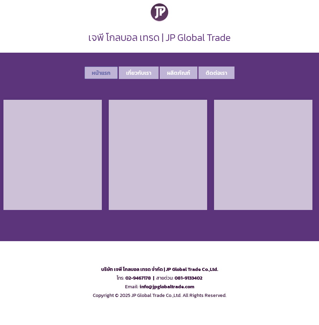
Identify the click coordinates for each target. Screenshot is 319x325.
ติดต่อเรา (216, 73)
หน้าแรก (101, 73)
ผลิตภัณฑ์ (178, 73)
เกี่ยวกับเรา (138, 73)
